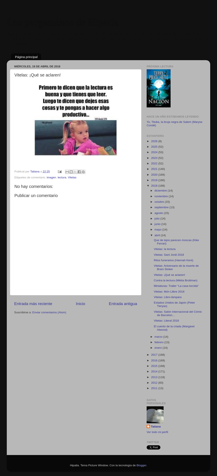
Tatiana (156, 426)
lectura (62, 177)
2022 (154, 163)
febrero (159, 342)
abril (157, 235)
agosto (159, 213)
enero (158, 347)
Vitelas (72, 177)
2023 (154, 158)
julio (157, 218)
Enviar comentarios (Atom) (49, 312)
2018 (154, 185)
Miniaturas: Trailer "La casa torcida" (176, 285)
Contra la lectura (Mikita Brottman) (176, 280)
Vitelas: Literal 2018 (166, 320)
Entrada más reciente (33, 303)
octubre (159, 201)
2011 (154, 388)
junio (157, 224)
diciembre (161, 190)
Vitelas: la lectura (165, 249)
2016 (154, 360)
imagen (51, 177)
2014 (154, 371)
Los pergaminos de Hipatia (62, 22)
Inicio (80, 303)
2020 (154, 174)
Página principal (26, 57)
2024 (154, 152)
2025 (154, 146)
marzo (158, 336)
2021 (154, 169)
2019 (154, 180)
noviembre (161, 196)
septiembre (162, 207)
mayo (158, 229)
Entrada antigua (123, 303)
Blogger (141, 465)
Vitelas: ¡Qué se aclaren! (169, 274)
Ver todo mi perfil (157, 432)
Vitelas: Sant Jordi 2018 (169, 254)
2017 (154, 354)
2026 (154, 141)
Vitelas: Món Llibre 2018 (169, 291)
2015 (154, 366)
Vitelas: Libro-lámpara (168, 297)
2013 (154, 377)
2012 (154, 382)
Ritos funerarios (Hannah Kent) (173, 260)
